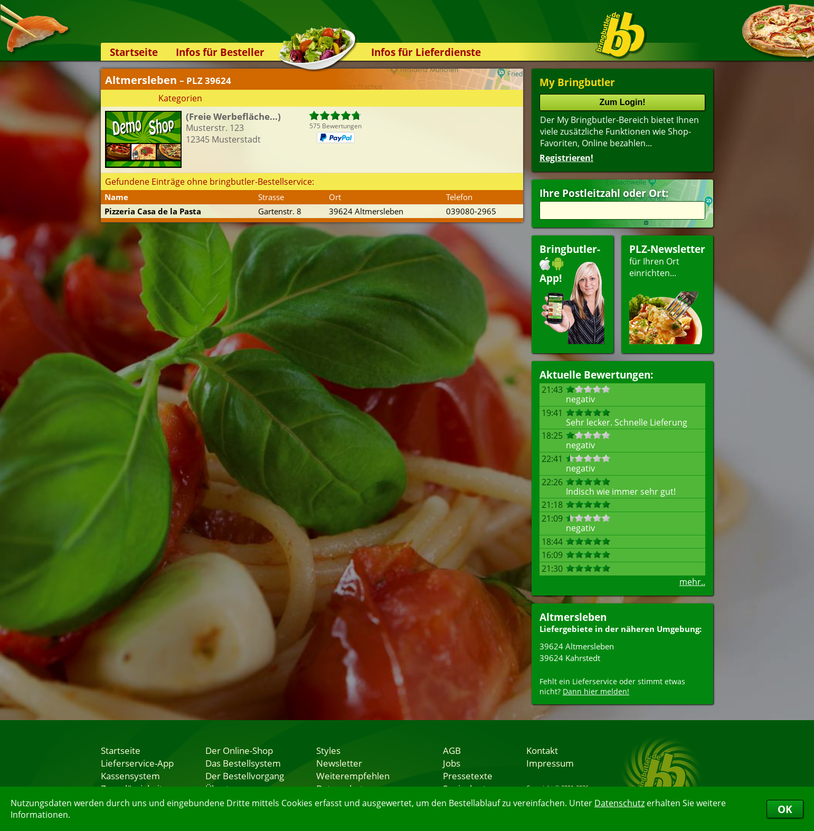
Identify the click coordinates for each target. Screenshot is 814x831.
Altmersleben (573, 617)
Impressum (550, 763)
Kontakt (542, 750)
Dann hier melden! (596, 691)
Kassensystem (130, 775)
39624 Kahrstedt (569, 658)
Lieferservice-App (137, 763)
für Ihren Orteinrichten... (667, 293)
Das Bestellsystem (243, 763)
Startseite (134, 52)
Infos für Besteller (220, 52)
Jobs (451, 763)
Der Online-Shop (239, 750)
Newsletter (339, 763)
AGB (452, 750)
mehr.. (692, 582)
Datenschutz (619, 803)
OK (785, 809)
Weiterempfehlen (353, 775)
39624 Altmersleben (576, 646)
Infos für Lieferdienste (426, 52)
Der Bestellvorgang (244, 775)
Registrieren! (566, 158)
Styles (328, 750)
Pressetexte (468, 775)
